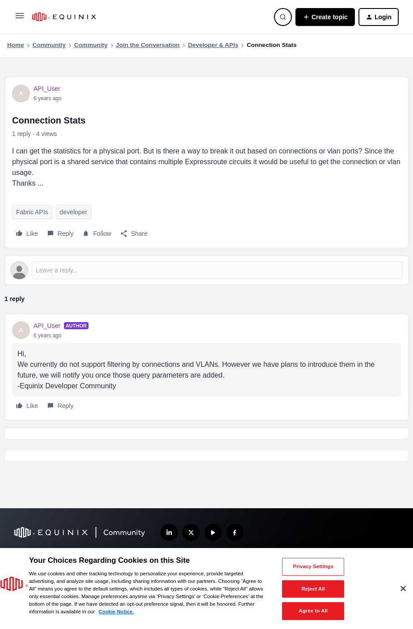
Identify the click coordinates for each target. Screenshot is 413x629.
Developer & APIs (213, 45)
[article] (206, 367)
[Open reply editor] (206, 270)
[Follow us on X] (191, 532)
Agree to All (313, 610)
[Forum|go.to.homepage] (147, 16)
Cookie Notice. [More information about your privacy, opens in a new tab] (116, 611)
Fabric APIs (32, 212)
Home (15, 45)
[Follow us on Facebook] (235, 532)
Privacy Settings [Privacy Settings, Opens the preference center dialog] (313, 566)
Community (49, 45)
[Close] (403, 589)
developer (74, 212)
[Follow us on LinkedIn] (169, 532)
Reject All (313, 588)
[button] (19, 18)
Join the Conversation (148, 45)
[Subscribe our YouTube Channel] (213, 532)
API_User (47, 88)
